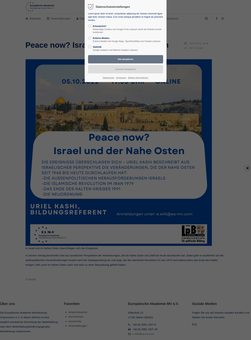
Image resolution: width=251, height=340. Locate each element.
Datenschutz (108, 78)
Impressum (121, 78)
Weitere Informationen (138, 78)
